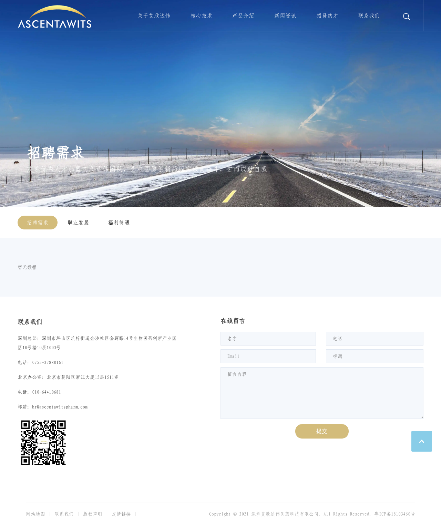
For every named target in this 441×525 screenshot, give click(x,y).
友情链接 (121, 514)
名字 (232, 338)
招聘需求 (38, 222)
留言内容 (237, 374)
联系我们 (369, 15)
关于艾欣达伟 (154, 15)
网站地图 (35, 514)
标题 (337, 356)
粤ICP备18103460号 (394, 514)
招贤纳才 (327, 15)
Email (233, 356)
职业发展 (78, 222)
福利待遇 (119, 222)
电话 (337, 338)
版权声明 (92, 514)
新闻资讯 (285, 15)
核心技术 (202, 15)
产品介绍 (243, 15)
